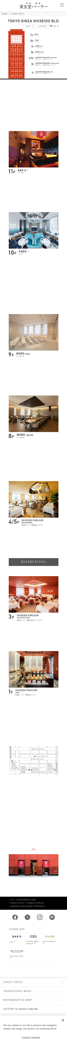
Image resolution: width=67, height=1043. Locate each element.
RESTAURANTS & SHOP (26, 900)
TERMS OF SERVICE (35, 903)
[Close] (63, 1020)
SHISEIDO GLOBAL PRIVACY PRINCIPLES (27, 906)
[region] (33, 1029)
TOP (12, 900)
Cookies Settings (31, 1037)
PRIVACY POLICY (17, 903)
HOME (4, 14)
